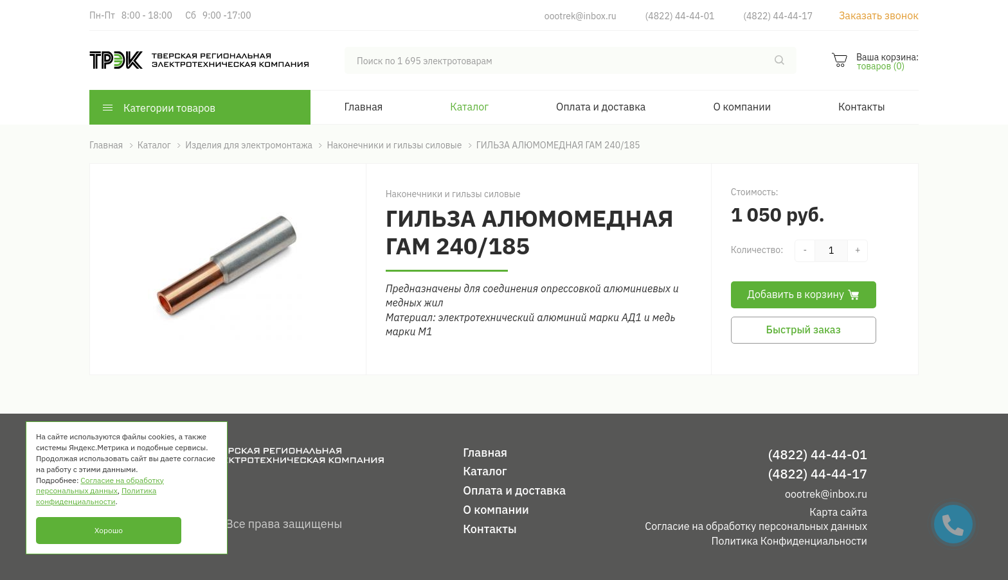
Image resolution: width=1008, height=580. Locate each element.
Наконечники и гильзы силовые (453, 194)
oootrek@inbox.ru (580, 16)
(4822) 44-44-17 (778, 16)
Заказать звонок (879, 15)
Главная (364, 106)
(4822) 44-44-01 (680, 16)
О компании (742, 106)
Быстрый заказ (803, 329)
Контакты (861, 106)
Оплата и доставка (600, 106)
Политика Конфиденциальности (789, 540)
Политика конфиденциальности (96, 496)
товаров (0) (881, 66)
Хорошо (108, 530)
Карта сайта (838, 511)
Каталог (469, 106)
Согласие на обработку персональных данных (756, 526)
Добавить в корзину (804, 294)
